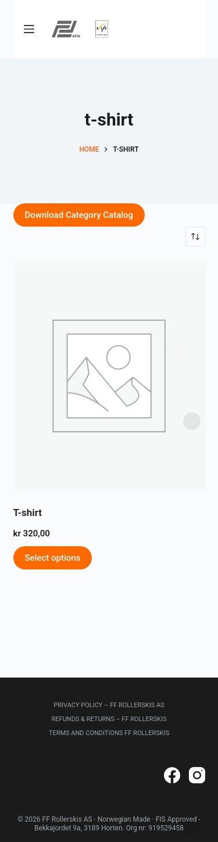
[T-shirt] (109, 376)
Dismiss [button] (192, 827)
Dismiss (192, 421)
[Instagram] (197, 775)
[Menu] (29, 29)
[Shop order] (195, 236)
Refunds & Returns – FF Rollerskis (109, 719)
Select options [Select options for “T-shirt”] (53, 558)
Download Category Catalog (79, 215)
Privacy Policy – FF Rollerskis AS (108, 705)
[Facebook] (172, 775)
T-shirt (27, 512)
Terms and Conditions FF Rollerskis (109, 733)
